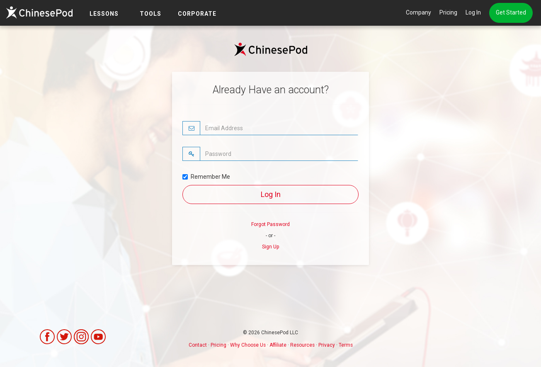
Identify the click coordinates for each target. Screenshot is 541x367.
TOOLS (150, 13)
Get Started (511, 12)
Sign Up (270, 247)
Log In (473, 12)
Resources (302, 345)
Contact (198, 345)
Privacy (326, 345)
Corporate (197, 13)
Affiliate (277, 345)
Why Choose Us (248, 345)
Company (418, 12)
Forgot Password (270, 224)
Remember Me (206, 176)
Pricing (448, 12)
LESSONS (104, 13)
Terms (346, 345)
